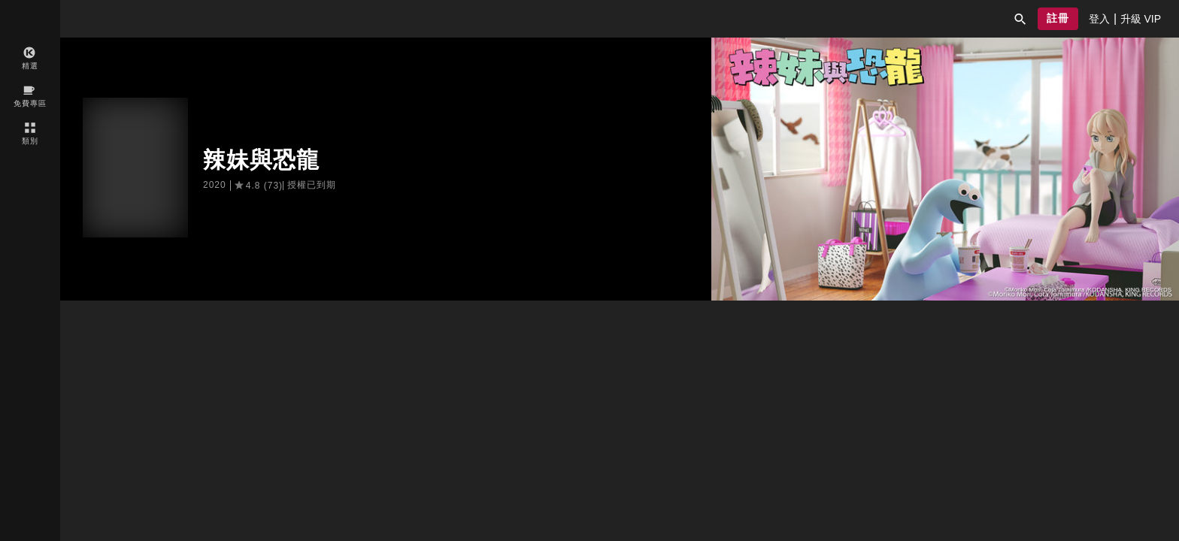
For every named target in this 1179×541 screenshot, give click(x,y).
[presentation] (1099, 19)
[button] (1020, 19)
